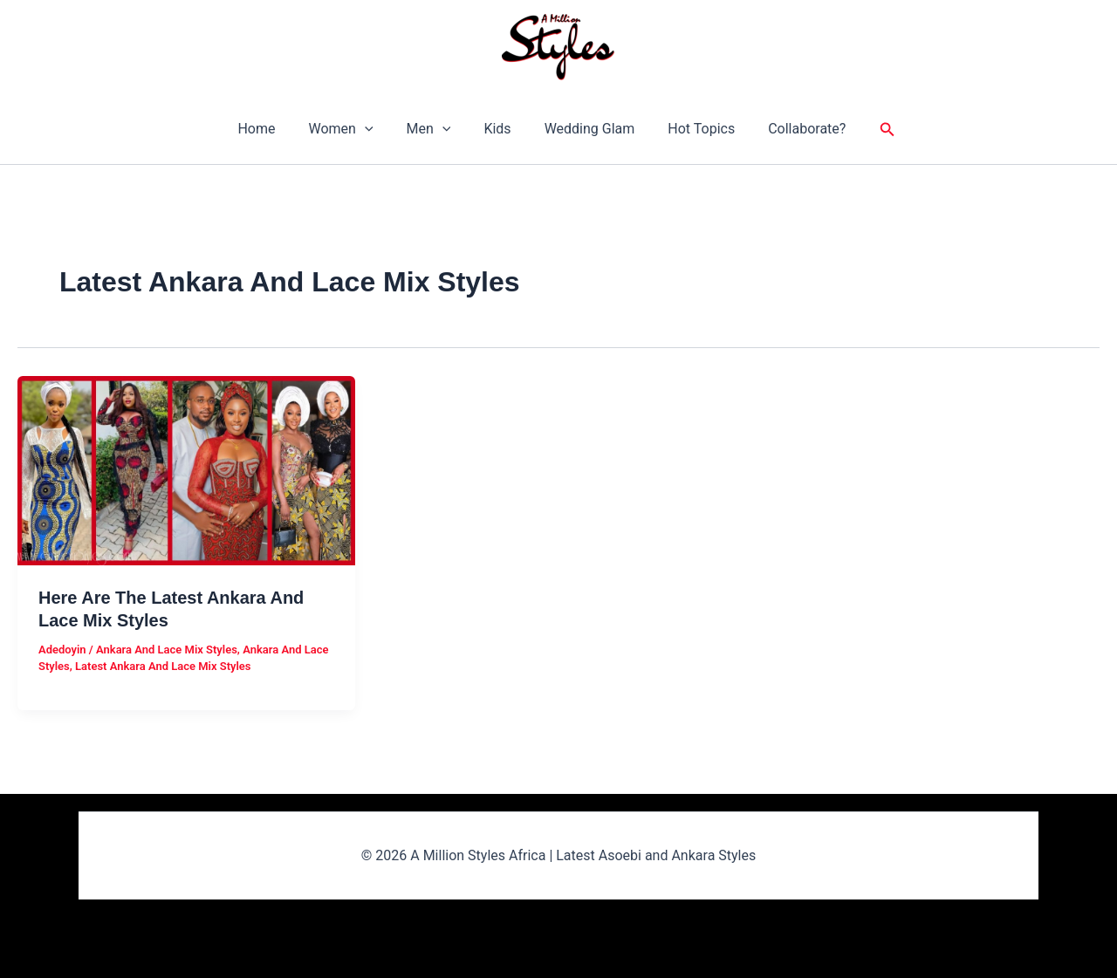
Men (434, 129)
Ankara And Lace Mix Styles (166, 649)
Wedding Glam (584, 128)
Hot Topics (690, 128)
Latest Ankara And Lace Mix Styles (163, 666)
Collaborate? (791, 128)
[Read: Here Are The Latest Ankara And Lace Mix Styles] (186, 470)
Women (351, 129)
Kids (497, 128)
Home (272, 128)
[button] (375, 129)
